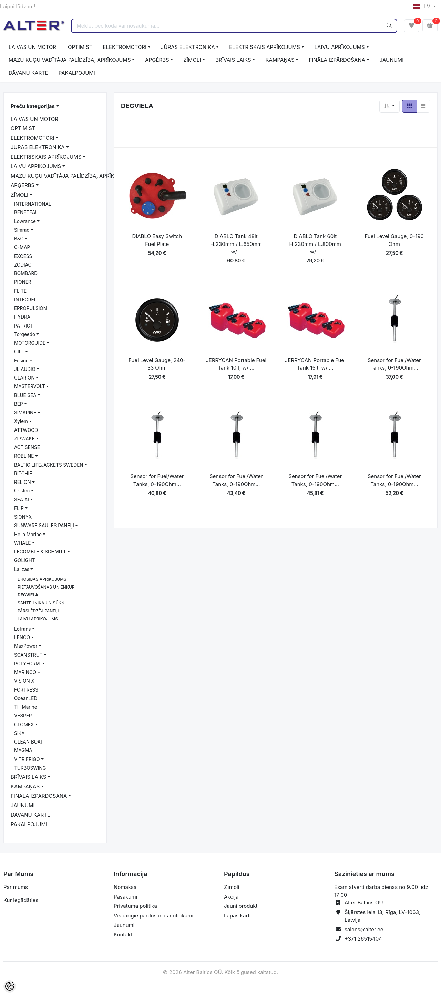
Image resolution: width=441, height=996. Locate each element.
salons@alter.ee (364, 929)
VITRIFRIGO (27, 759)
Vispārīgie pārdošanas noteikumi (153, 915)
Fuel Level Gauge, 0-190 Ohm (394, 240)
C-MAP (22, 247)
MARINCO (25, 672)
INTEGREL (25, 299)
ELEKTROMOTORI (124, 47)
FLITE (20, 291)
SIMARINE (25, 412)
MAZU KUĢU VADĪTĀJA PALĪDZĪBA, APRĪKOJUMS (70, 59)
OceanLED (25, 698)
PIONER (22, 282)
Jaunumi (124, 925)
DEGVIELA (28, 595)
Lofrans (22, 629)
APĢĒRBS (157, 59)
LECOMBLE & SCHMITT (40, 551)
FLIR (19, 508)
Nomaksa (125, 887)
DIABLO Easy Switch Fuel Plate (157, 240)
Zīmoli (231, 887)
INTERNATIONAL (32, 204)
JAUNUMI (392, 59)
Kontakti (124, 934)
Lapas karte (238, 915)
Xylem (21, 421)
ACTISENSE (27, 447)
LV (422, 6)
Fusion (21, 360)
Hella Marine (28, 534)
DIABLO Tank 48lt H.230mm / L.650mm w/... (236, 244)
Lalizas (21, 569)
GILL (19, 351)
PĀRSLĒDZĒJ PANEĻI (38, 610)
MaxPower (25, 646)
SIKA (19, 733)
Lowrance (25, 221)
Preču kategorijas (33, 106)
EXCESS (23, 256)
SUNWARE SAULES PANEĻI (44, 525)
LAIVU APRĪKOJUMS (340, 47)
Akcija (231, 896)
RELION (22, 482)
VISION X (24, 681)
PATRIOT (23, 326)
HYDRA (22, 317)
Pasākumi (125, 896)
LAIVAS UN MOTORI (33, 47)
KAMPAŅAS (279, 59)
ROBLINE (24, 456)
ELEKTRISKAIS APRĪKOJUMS (264, 47)
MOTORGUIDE (29, 343)
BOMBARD (26, 273)
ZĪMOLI (192, 59)
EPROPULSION (30, 308)
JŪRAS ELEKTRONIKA (188, 47)
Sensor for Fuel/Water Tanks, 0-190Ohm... (394, 364)
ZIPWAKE (24, 439)
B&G (19, 238)
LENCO (22, 637)
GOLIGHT (24, 560)
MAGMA (23, 750)
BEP (18, 404)
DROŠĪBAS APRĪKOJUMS (42, 579)
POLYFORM (27, 663)
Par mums (15, 887)
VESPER (23, 715)
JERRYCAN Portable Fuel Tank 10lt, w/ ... (236, 364)
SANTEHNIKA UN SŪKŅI (41, 602)
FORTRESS (26, 690)
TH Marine (25, 707)
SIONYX (23, 517)
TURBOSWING (30, 768)
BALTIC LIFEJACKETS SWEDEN (48, 465)
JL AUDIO (24, 369)
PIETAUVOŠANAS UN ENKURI (47, 587)
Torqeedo (24, 334)
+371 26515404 (363, 938)
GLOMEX (24, 724)
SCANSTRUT (28, 655)
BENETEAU (26, 212)
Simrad (22, 230)
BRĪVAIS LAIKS (233, 59)
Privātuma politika (135, 906)
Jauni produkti (241, 906)
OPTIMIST (80, 47)
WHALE (22, 543)
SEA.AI (21, 499)
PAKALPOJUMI (77, 73)
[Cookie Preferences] (9, 986)
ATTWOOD (26, 430)
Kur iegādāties (20, 900)
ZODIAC (22, 265)
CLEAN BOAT (28, 742)
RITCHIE (23, 473)
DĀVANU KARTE (28, 73)
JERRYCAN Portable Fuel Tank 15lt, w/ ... (315, 364)
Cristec (22, 491)
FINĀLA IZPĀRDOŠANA (337, 59)
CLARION (24, 378)
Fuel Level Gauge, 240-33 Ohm (157, 364)
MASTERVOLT (29, 386)
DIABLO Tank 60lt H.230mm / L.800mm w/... (315, 244)
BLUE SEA (25, 395)
